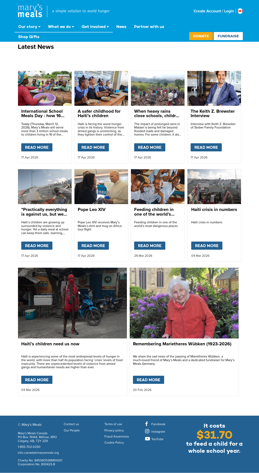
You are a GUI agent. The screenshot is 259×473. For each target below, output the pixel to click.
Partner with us (149, 26)
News (121, 26)
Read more (38, 146)
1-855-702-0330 (29, 446)
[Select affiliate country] (240, 11)
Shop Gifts (28, 36)
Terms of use (113, 424)
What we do (59, 26)
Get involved (94, 26)
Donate (201, 36)
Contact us (71, 424)
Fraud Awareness (116, 436)
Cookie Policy (114, 443)
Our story (27, 26)
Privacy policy (114, 430)
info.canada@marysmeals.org (38, 452)
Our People (72, 430)
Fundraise (228, 36)
